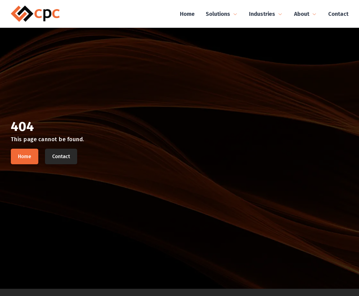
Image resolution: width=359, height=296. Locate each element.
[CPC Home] (35, 14)
